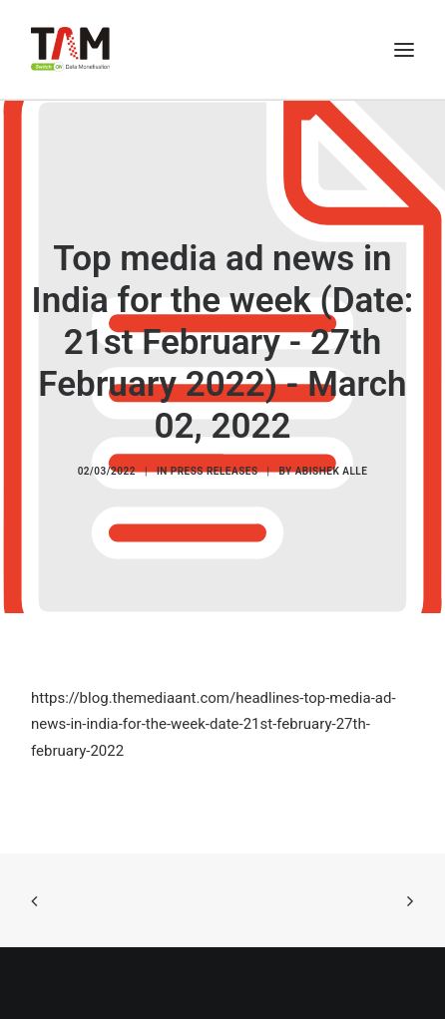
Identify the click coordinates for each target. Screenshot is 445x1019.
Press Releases (214, 471)
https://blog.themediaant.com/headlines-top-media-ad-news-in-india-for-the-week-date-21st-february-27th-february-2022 (213, 724)
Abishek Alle (331, 471)
